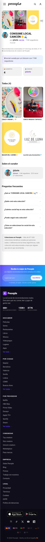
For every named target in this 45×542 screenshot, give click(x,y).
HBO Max (6, 404)
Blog (4, 467)
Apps (5, 348)
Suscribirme (36, 278)
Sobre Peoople (8, 464)
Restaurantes (8, 329)
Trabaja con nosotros (11, 475)
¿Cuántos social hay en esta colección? (22, 209)
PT (22, 528)
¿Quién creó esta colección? (22, 201)
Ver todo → (7, 352)
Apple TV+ (7, 415)
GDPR (5, 499)
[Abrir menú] (4, 4)
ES (8, 528)
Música (5, 337)
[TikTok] (16, 521)
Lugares (6, 344)
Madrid (5, 363)
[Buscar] (35, 4)
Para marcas (7, 452)
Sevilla (5, 374)
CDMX (5, 382)
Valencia (6, 370)
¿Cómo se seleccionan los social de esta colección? (22, 226)
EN (15, 528)
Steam (5, 423)
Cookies (6, 495)
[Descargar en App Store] (15, 514)
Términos (6, 492)
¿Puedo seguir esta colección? (22, 218)
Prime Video (7, 408)
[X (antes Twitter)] (22, 521)
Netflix (5, 400)
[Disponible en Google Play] (31, 514)
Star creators (7, 441)
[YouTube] (28, 521)
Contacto (6, 478)
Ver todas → (7, 389)
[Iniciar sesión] (40, 4)
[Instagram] (11, 521)
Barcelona (6, 367)
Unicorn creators (9, 445)
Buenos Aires (8, 385)
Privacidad (7, 488)
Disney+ (6, 411)
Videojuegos (7, 341)
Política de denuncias (11, 503)
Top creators (7, 438)
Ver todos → (7, 426)
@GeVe (15, 40)
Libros (5, 333)
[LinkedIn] (34, 521)
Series (5, 326)
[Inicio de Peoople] (14, 4)
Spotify (5, 419)
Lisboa (5, 378)
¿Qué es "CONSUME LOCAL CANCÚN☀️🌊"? (22, 193)
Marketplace (7, 449)
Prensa (5, 471)
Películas (6, 322)
